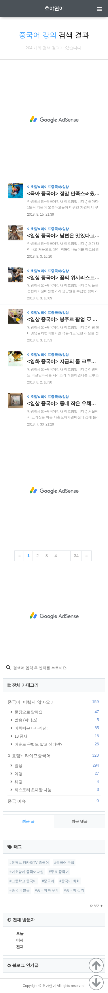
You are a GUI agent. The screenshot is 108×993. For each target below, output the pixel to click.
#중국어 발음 (20, 890)
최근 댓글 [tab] (79, 821)
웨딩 (57, 781)
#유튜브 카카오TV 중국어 (29, 863)
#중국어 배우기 (46, 890)
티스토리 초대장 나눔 (57, 789)
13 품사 (57, 736)
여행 (57, 773)
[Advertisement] (54, 119)
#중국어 (48, 881)
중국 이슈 (54, 801)
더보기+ (96, 906)
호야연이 (54, 8)
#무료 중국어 (59, 872)
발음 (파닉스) (57, 719)
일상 (57, 765)
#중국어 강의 (74, 890)
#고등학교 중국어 (23, 881)
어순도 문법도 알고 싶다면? (57, 744)
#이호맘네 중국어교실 (26, 872)
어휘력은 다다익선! (57, 728)
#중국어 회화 (70, 881)
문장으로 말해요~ (57, 711)
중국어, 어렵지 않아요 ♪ (54, 702)
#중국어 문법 (64, 863)
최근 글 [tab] (28, 821)
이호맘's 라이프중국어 (54, 755)
